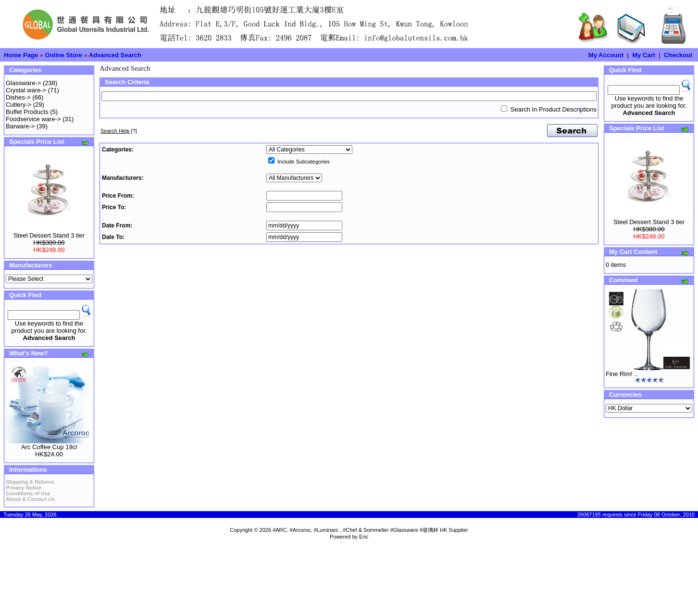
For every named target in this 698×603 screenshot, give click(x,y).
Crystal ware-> (26, 90)
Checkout (678, 55)
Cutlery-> (18, 104)
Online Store (63, 55)
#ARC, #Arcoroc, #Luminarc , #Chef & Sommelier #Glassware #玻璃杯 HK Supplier (370, 530)
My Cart (643, 55)
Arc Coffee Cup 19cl (49, 447)
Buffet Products (27, 111)
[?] (118, 131)
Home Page (21, 55)
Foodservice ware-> (33, 119)
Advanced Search (115, 55)
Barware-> (20, 126)
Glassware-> (23, 83)
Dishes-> (18, 97)
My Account (605, 55)
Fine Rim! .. (621, 373)
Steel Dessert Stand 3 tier (49, 235)
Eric (363, 537)
